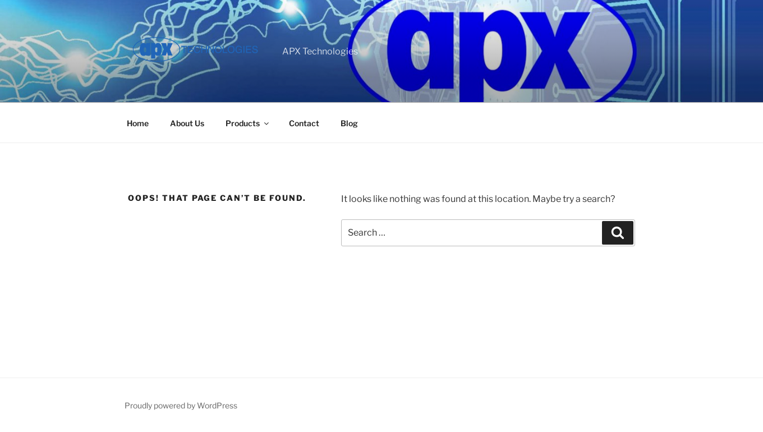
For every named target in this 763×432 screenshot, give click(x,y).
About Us (187, 123)
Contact (304, 123)
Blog (349, 123)
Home (138, 123)
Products (248, 123)
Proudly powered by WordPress (181, 405)
